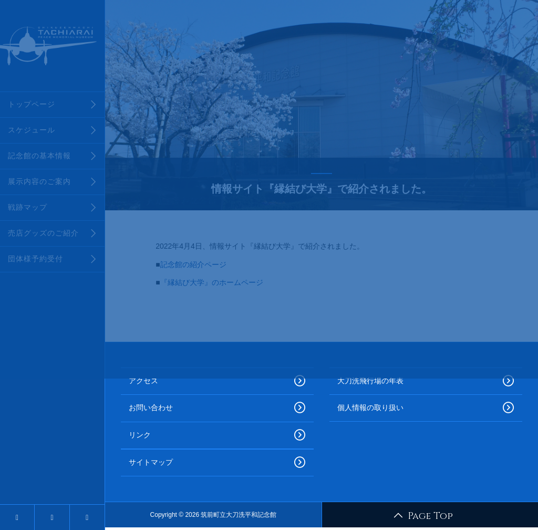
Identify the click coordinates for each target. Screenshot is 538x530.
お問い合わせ (217, 408)
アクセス (217, 381)
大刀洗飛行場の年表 (425, 381)
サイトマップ (217, 462)
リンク (217, 435)
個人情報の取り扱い (425, 408)
